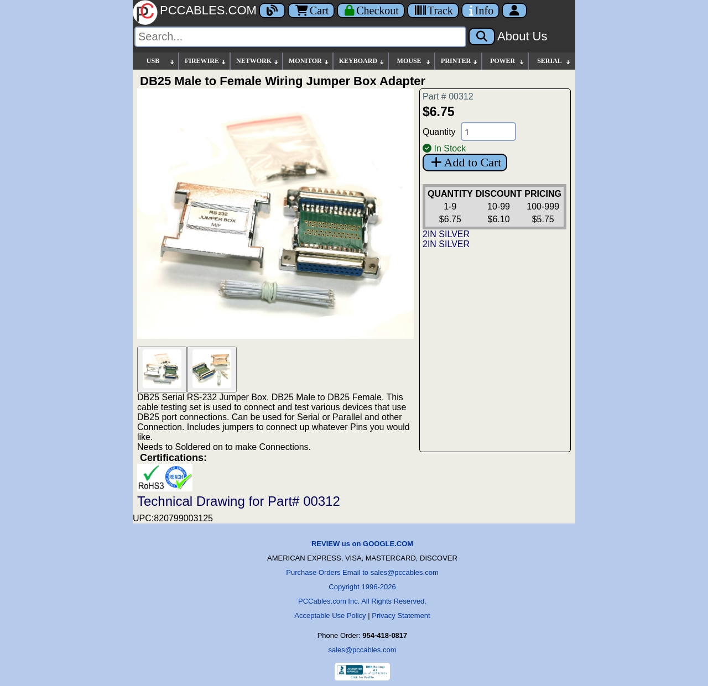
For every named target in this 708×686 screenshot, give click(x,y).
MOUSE (414, 61)
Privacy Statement (401, 615)
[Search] (300, 37)
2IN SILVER (446, 234)
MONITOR (309, 61)
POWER (507, 61)
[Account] (514, 10)
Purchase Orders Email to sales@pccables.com (362, 572)
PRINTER (459, 61)
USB (161, 61)
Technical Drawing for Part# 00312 (238, 501)
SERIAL (554, 61)
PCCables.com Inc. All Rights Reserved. (362, 601)
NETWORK (257, 61)
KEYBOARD (362, 61)
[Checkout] (371, 10)
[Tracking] (433, 10)
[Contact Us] (480, 10)
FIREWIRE (206, 61)
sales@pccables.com (362, 650)
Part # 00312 (448, 96)
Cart (311, 10)
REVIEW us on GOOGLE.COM (362, 544)
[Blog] (272, 10)
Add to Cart (465, 162)
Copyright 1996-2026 (362, 587)
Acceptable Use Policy (330, 615)
